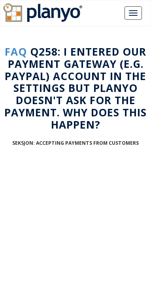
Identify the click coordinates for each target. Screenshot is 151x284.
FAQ (16, 52)
